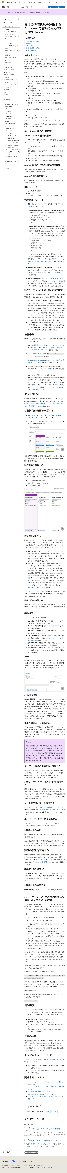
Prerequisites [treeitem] (9, 116)
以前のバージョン (15, 1165)
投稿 (30, 1165)
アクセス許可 (29, 46)
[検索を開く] (56, 2)
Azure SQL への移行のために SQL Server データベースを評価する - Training (42, 1129)
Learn (25, 19)
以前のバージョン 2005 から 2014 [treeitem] (11, 37)
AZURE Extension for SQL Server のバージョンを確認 (44, 360)
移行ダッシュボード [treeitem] (13, 135)
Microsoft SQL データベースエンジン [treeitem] (12, 47)
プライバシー (37, 1165)
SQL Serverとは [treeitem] (9, 43)
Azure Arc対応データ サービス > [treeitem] (12, 162)
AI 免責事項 (5, 1165)
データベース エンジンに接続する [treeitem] (12, 51)
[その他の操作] (63, 19)
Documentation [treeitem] (10, 109)
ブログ (24, 1165)
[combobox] (11, 22)
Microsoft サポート (33, 587)
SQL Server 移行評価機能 (32, 41)
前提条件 (28, 43)
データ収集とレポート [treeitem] (12, 156)
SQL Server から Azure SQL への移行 (39, 1091)
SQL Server (36, 19)
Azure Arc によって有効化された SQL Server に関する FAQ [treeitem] (13, 152)
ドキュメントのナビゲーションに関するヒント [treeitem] (11, 33)
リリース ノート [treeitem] (10, 114)
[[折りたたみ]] (18, 19)
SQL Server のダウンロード (56, 7)
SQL (30, 19)
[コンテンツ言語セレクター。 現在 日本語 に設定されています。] (5, 1161)
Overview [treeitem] (8, 111)
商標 (38, 1168)
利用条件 (32, 1168)
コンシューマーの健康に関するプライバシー (14, 1168)
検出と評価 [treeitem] (11, 138)
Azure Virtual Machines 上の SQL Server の (49, 272)
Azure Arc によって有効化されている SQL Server (43, 1094)
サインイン (62, 2)
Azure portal (43, 7)
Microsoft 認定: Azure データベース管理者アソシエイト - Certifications (43, 1141)
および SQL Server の (46, 261)
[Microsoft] (3, 2)
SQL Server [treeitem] (6, 29)
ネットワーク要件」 (47, 369)
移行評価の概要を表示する (33, 48)
